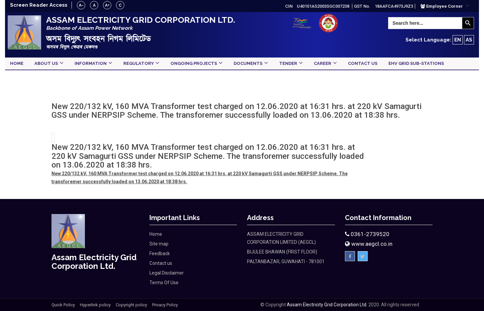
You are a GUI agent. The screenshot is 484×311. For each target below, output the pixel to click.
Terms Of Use (163, 282)
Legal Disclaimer (166, 273)
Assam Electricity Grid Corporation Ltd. (327, 304)
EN (457, 40)
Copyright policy (131, 304)
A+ (107, 5)
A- (81, 5)
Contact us (160, 263)
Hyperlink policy (95, 304)
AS (469, 40)
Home (155, 234)
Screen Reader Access (39, 5)
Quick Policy (63, 304)
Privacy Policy (165, 304)
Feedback (159, 253)
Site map (158, 243)
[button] (445, 6)
